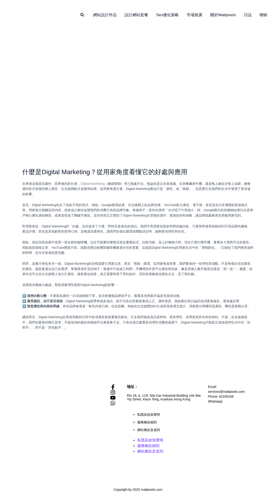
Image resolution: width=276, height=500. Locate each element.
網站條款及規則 (148, 430)
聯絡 (263, 15)
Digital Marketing (93, 184)
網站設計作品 (105, 15)
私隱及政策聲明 (148, 414)
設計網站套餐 (136, 15)
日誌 (248, 15)
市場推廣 (194, 15)
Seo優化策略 (167, 15)
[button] (82, 15)
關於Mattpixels (223, 15)
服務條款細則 (147, 422)
